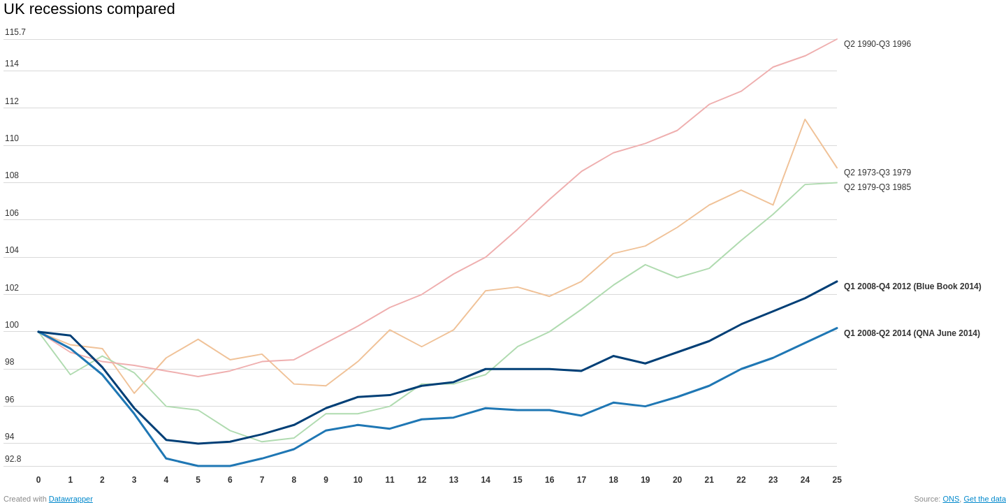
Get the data (984, 499)
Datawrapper (71, 499)
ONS (950, 499)
